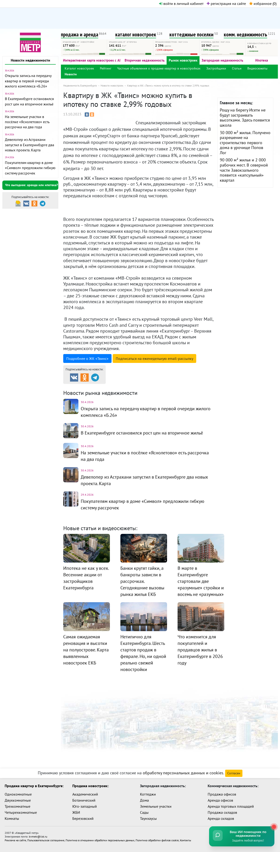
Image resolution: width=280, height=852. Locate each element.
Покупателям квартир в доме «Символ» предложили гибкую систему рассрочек (30, 167)
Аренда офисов (220, 800)
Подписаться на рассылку (154, 358)
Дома (144, 800)
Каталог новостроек (79, 68)
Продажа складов (222, 812)
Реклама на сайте (15, 840)
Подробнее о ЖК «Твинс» (87, 358)
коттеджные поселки (191, 34)
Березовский (83, 818)
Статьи (237, 68)
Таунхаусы (148, 818)
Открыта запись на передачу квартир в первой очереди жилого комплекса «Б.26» (28, 80)
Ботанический (83, 800)
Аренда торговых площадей (231, 806)
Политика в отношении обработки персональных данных (100, 840)
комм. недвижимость (245, 34)
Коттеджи (148, 794)
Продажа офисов (222, 794)
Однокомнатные (18, 794)
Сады (144, 812)
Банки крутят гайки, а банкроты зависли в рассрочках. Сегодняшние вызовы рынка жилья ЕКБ (142, 581)
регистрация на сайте (226, 3)
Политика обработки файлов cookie (157, 840)
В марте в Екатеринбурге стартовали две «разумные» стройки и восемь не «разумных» (201, 581)
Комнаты (12, 818)
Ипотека (261, 60)
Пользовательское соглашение (45, 840)
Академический (85, 794)
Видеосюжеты (257, 68)
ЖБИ (76, 812)
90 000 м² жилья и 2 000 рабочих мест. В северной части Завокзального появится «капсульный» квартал (244, 170)
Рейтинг (105, 68)
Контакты (185, 840)
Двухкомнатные (18, 800)
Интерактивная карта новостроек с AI (91, 60)
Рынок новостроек (183, 60)
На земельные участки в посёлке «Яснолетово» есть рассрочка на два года (27, 121)
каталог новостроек (135, 34)
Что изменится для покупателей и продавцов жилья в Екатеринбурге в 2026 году (200, 650)
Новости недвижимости (30, 60)
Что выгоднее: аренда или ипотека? (31, 185)
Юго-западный (84, 806)
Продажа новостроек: (90, 785)
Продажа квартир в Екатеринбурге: (34, 785)
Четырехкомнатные (21, 812)
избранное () (262, 3)
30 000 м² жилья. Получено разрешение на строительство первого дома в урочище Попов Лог (245, 142)
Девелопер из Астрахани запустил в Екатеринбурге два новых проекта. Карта (29, 144)
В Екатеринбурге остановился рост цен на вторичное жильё (142, 433)
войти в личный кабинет (181, 3)
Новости (71, 74)
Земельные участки (156, 806)
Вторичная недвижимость (144, 60)
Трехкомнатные (17, 806)
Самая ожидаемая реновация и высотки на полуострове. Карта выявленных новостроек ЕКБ (86, 650)
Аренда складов (221, 818)
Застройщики (216, 68)
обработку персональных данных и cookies (183, 772)
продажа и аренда (79, 34)
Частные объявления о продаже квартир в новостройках (158, 68)
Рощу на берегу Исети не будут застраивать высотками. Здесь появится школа (245, 117)
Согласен (233, 773)
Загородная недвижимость (222, 60)
